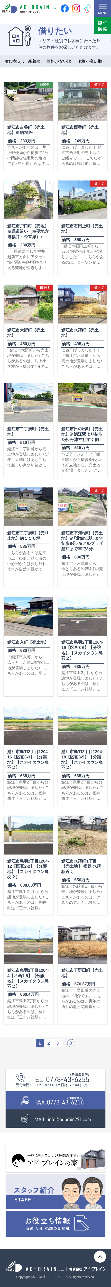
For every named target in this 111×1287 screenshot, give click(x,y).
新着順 (34, 62)
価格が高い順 (89, 62)
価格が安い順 (58, 62)
